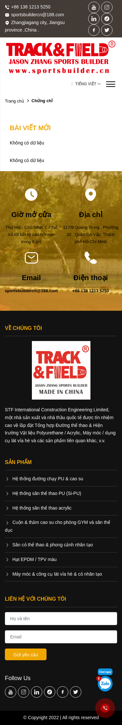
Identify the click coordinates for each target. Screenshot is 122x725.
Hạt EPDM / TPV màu (31, 559)
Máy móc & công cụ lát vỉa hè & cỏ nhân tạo (53, 574)
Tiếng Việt (85, 84)
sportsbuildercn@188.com (31, 290)
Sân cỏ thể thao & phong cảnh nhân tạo (49, 544)
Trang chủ (14, 101)
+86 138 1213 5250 (91, 290)
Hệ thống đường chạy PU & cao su (44, 478)
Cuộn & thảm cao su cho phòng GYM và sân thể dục (57, 526)
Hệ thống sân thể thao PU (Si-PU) (43, 493)
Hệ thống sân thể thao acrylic (38, 508)
